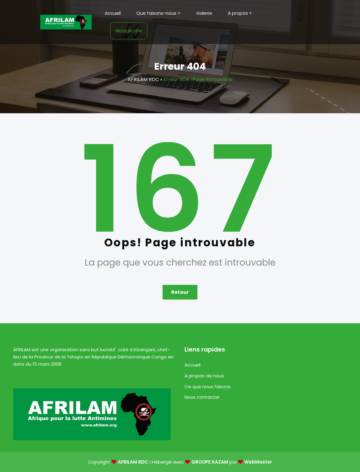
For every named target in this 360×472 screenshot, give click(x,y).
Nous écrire (128, 30)
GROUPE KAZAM (209, 462)
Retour (180, 292)
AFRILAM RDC (143, 79)
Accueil (192, 365)
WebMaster (258, 462)
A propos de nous (204, 376)
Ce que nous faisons (207, 386)
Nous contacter (202, 397)
